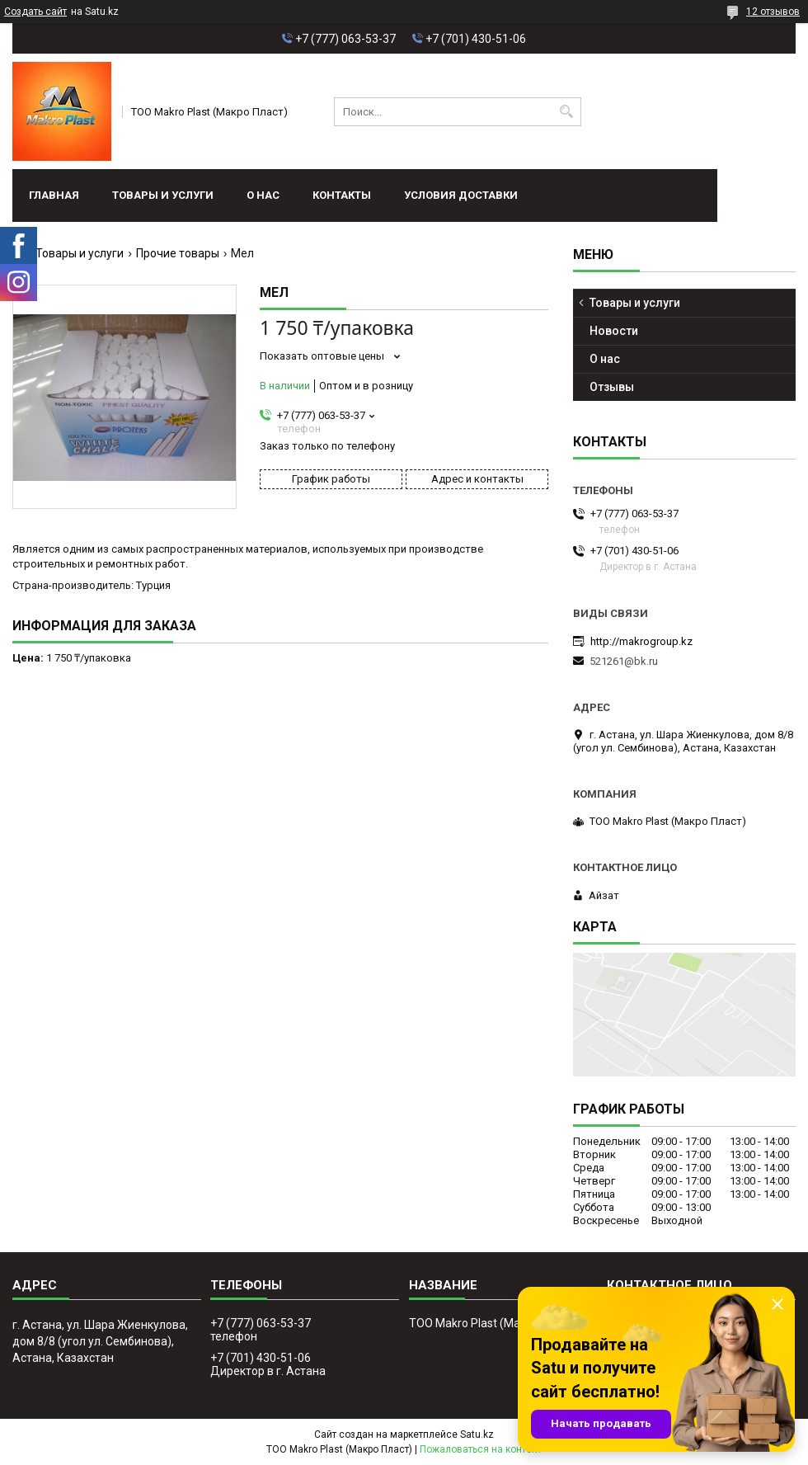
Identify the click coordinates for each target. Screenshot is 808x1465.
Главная (54, 195)
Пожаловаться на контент (481, 1449)
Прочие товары (177, 253)
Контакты (341, 195)
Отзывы (612, 386)
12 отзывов (773, 11)
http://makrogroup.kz (641, 641)
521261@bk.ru (624, 661)
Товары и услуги (163, 195)
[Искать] (566, 111)
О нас (263, 195)
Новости (614, 330)
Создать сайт (35, 11)
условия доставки (461, 195)
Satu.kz (477, 1434)
